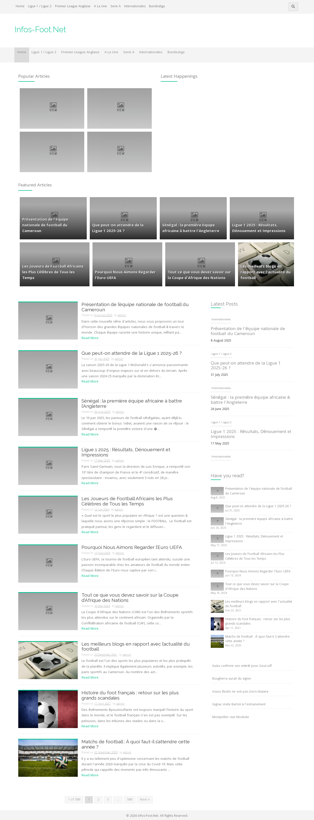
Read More (90, 338)
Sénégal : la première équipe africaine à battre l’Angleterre (132, 403)
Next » (145, 800)
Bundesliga (157, 6)
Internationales (135, 6)
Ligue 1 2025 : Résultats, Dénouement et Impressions (126, 452)
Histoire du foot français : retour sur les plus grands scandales (130, 695)
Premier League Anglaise (72, 6)
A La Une (100, 6)
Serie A (115, 6)
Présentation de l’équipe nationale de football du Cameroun (135, 307)
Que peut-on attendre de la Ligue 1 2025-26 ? (132, 353)
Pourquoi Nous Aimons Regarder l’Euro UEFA (132, 547)
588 (129, 800)
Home (20, 6)
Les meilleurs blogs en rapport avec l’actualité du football (136, 646)
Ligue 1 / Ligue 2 (40, 6)
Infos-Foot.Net (40, 29)
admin (122, 315)
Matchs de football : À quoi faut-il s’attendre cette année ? (136, 744)
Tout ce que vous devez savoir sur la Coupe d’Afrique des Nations (130, 597)
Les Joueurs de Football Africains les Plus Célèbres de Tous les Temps (127, 501)
